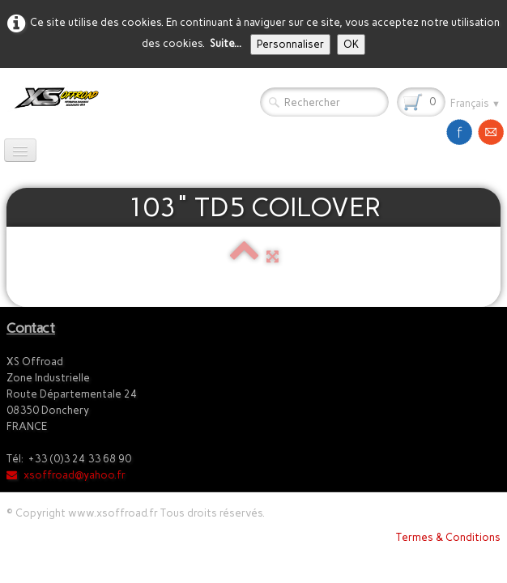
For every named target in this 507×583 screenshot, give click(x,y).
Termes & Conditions (448, 537)
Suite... (225, 43)
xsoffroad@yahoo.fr (66, 475)
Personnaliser (290, 44)
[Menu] (20, 150)
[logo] (53, 98)
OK (351, 44)
